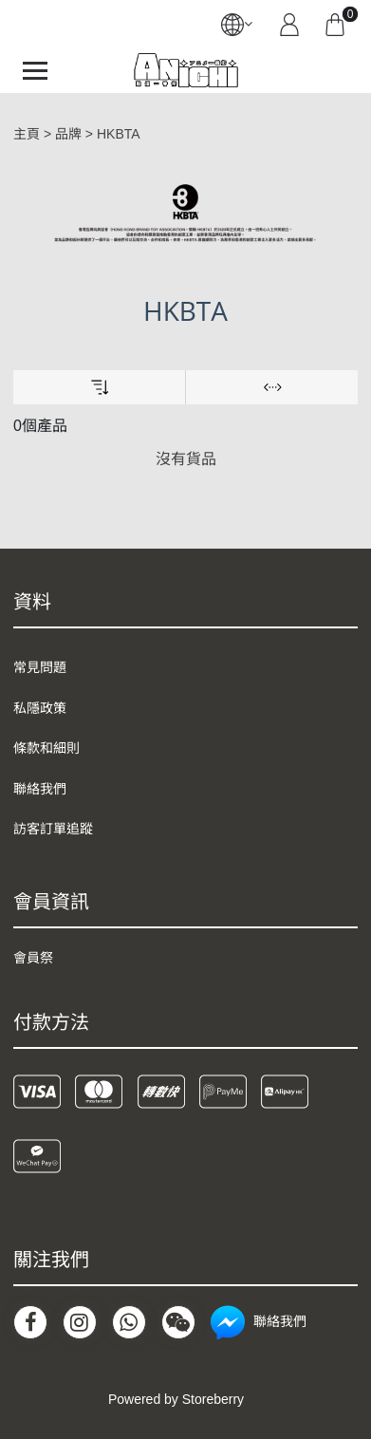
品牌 (68, 133)
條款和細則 (46, 748)
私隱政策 (39, 708)
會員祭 (33, 957)
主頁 (26, 133)
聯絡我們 (39, 788)
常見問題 (39, 667)
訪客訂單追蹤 (53, 828)
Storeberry (213, 1399)
